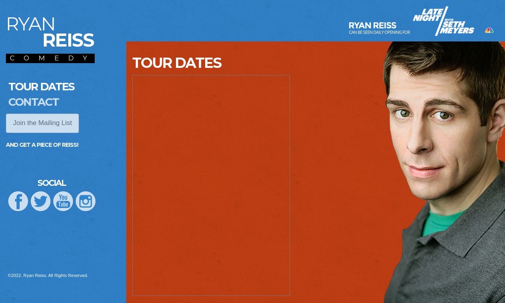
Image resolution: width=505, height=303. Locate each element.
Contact (33, 101)
